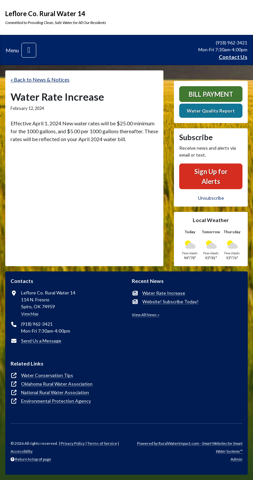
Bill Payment (211, 94)
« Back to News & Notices (40, 79)
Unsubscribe (211, 198)
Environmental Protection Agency (56, 401)
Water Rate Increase (163, 293)
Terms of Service (102, 443)
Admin (236, 459)
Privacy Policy (73, 443)
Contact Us (233, 57)
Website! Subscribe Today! (170, 301)
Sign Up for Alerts (211, 176)
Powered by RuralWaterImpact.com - (189, 447)
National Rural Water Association (55, 392)
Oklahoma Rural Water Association (57, 384)
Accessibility (22, 451)
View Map (29, 313)
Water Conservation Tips (47, 375)
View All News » (145, 314)
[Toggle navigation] (28, 50)
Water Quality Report (211, 111)
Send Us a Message (41, 340)
